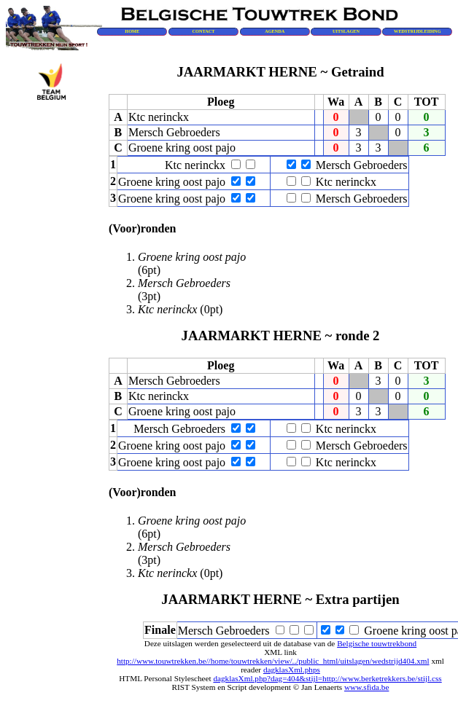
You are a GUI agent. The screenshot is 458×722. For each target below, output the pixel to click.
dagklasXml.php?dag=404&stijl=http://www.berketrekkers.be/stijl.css (327, 678)
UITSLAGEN (346, 31)
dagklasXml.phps (291, 669)
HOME (132, 31)
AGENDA (274, 31)
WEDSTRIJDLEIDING (417, 31)
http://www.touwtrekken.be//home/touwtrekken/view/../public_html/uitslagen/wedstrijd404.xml (273, 660)
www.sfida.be (366, 687)
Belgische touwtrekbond (376, 643)
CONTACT (204, 31)
